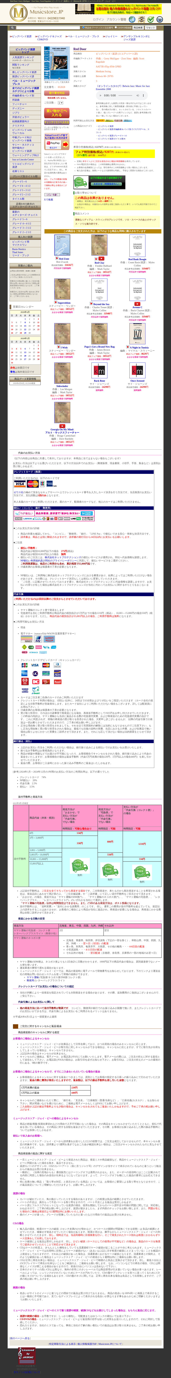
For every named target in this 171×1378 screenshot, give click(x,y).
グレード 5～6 (19, 219)
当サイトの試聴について (26, 1372)
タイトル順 (18, 199)
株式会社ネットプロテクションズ (63, 557)
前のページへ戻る (20, 1338)
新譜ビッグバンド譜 (23, 76)
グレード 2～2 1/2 (21, 232)
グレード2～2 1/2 (21, 194)
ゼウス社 (18, 492)
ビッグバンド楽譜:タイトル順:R (111, 139)
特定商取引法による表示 (62, 1344)
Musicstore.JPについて (110, 1344)
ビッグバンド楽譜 (21, 36)
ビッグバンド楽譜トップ (25, 51)
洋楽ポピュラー (20, 117)
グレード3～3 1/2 (21, 190)
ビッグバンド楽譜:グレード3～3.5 (112, 136)
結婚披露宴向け (20, 121)
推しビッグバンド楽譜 (24, 72)
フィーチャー (19, 104)
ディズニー (18, 108)
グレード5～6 (19, 181)
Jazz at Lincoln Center (23, 159)
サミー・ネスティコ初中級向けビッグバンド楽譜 (23, 147)
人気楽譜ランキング (23, 57)
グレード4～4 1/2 (21, 186)
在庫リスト (18, 171)
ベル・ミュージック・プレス (83, 36)
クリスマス (18, 125)
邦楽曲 (16, 100)
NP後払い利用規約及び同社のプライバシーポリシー (49, 560)
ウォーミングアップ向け (25, 155)
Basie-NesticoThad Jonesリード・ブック (20, 252)
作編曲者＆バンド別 (23, 95)
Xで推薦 (48, 199)
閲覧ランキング (20, 64)
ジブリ (16, 112)
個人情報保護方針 (87, 1344)
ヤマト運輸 (33, 977)
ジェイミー (111, 36)
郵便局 (30, 980)
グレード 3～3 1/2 (21, 228)
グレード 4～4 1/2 (21, 223)
